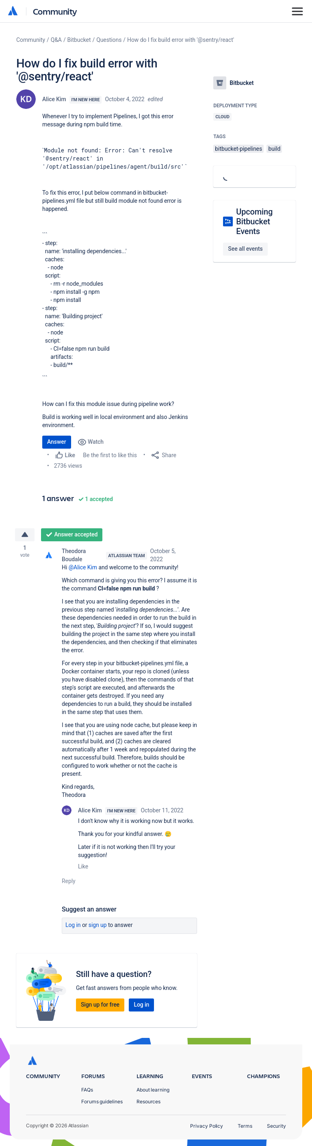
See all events (245, 248)
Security (276, 1126)
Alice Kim (54, 99)
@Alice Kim (83, 568)
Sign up (98, 925)
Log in (73, 925)
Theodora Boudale (74, 556)
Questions (108, 40)
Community (55, 11)
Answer (56, 441)
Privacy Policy (206, 1126)
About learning (152, 1090)
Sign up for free (100, 1005)
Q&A (56, 40)
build (274, 148)
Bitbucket (79, 40)
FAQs (87, 1090)
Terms (245, 1126)
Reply (69, 882)
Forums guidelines (102, 1101)
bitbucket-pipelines (238, 148)
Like (83, 867)
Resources (148, 1101)
